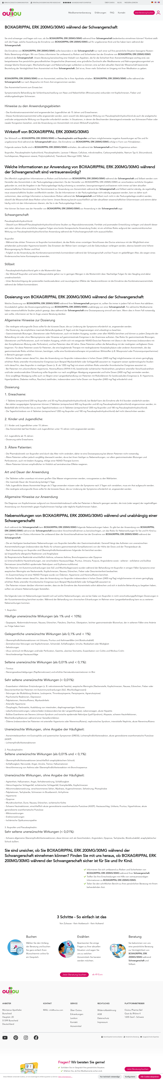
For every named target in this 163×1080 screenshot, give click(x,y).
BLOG (119, 3)
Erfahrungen (100, 12)
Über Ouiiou (110, 3)
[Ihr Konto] (158, 13)
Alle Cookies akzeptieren (150, 1077)
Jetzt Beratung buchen (74, 974)
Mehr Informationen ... (65, 1077)
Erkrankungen (76, 1014)
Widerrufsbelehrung (106, 1010)
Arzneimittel (75, 1026)
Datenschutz (103, 1018)
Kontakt (121, 12)
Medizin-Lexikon (131, 3)
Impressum (102, 1022)
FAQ (112, 12)
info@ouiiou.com (56, 1010)
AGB (99, 1014)
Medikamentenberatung (79, 12)
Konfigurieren (130, 1077)
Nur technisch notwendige (110, 1077)
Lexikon (74, 1018)
